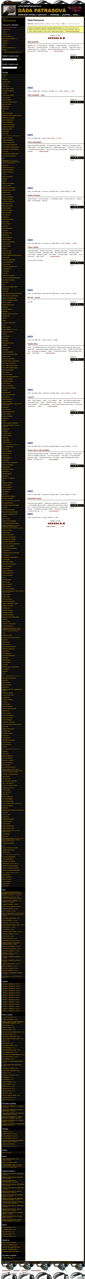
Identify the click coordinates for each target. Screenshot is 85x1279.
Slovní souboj (6, 720)
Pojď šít (4, 619)
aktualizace (47, 23)
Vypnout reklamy (8, 1258)
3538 (75, 393)
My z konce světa (10, 1056)
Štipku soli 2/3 (8, 1088)
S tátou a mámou (7, 699)
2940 (74, 191)
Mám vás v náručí (7, 464)
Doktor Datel (6, 194)
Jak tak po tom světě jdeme (11, 277)
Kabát (20, 1273)
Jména (4, 320)
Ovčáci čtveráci (7, 575)
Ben (3, 111)
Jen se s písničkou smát (9, 300)
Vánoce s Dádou (10, 970)
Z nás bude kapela (8, 859)
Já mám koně (6, 264)
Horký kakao (6, 246)
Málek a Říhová (7, 451)
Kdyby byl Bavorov (8, 358)
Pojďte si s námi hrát (9, 623)
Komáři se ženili (7, 399)
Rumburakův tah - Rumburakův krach (12, 690)
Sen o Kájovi (6, 704)
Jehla (6, 1041)
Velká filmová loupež (11, 1095)
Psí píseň (5, 664)
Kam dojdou (6, 336)
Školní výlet (6, 765)
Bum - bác (5, 133)
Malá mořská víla (8, 446)
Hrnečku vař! (9, 1133)
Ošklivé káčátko (7, 573)
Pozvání (4, 640)
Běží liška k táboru (8, 117)
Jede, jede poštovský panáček (12, 293)
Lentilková (5, 428)
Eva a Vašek (5, 1273)
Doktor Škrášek (7, 197)
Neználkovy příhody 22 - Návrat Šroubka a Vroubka (12, 1117)
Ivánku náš (5, 257)
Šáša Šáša (5, 753)
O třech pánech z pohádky (10, 552)
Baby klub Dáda (9, 1227)
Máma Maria (6, 467)
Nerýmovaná (6, 532)
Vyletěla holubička (8, 856)
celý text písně (58, 51)
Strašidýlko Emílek (8, 740)
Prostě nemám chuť (8, 655)
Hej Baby (5, 230)
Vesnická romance (8, 843)
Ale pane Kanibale (8, 90)
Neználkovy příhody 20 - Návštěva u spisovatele (13, 1114)
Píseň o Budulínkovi (8, 601)
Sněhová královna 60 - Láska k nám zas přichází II (12, 1220)
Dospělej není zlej (8, 201)
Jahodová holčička (8, 275)
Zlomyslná (10, 863)
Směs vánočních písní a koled (11, 724)
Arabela (5, 34)
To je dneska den (7, 801)
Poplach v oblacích (10, 1075)
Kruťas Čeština (7, 416)
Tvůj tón (5, 812)
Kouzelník (5, 407)
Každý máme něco (7, 352)
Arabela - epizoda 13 (11, 993)
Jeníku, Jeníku (6, 302)
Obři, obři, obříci (7, 561)
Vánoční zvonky (7, 821)
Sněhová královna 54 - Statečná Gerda (12, 1213)
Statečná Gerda (7, 733)
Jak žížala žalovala (8, 280)
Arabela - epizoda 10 (11, 986)
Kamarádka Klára (8, 343)
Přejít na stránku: (50, 526)
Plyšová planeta (7, 610)
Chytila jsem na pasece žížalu (11, 255)
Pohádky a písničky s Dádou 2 (11, 961)
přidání (42, 23)
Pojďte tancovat (7, 626)
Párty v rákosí (7, 584)
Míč (3, 480)
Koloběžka (5, 397)
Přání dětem (6, 660)
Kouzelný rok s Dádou (12, 931)
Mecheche (5, 476)
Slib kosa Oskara (7, 715)
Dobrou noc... (6, 192)
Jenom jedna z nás (8, 304)
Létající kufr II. (7, 435)
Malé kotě (5, 449)
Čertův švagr (8, 1027)
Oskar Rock (6, 568)
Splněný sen (6, 731)
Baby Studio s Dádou (11, 906)
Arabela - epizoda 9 (11, 1011)
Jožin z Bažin (6, 327)
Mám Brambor (6, 458)
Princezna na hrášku (9, 646)
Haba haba (5, 221)
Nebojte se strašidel (9, 521)
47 (60, 38)
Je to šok (5, 291)
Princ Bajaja (6, 644)
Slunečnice (7, 1079)
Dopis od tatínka (7, 199)
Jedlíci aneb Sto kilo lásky (12, 1038)
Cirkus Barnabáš (7, 140)
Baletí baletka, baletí (9, 102)
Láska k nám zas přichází (10, 423)
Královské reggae (8, 411)
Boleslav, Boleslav (8, 124)
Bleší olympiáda (7, 122)
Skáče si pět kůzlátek (9, 708)
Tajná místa (6, 776)
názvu (53, 23)
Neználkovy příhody (9, 38)
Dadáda (4, 179)
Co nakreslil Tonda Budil (10, 147)
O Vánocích (5, 555)
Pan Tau (6, 1073)
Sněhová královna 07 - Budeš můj (13, 1174)
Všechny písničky (9, 27)
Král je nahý (6, 409)
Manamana (5, 471)
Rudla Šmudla (6, 685)
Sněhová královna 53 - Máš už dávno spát (11, 1209)
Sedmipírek (7, 1077)
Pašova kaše (6, 594)
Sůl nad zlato (6, 744)
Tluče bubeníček (7, 799)
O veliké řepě (9, 1138)
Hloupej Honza (7, 237)
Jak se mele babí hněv (11, 1036)
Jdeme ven (5, 289)
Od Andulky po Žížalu (9, 564)
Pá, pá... (4, 577)
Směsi (4, 45)
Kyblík (4, 420)
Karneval (5, 349)
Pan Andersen (6, 579)
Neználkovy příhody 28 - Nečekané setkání (13, 1124)
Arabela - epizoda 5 (11, 1002)
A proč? (4, 75)
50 (78, 23)
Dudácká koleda (7, 206)
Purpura (5, 671)
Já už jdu (5, 273)
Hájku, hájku (6, 224)
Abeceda (5, 79)
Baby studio (6, 97)
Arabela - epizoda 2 (11, 995)
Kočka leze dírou (7, 385)
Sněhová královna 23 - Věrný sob (13, 1188)
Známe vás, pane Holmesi (10, 865)
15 (72, 23)
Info (83, 1277)
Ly (10, 444)
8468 (73, 91)
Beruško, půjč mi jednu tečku (11, 115)
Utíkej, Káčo (6, 814)
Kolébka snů (6, 392)
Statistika (5, 735)
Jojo (3, 325)
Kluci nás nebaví (7, 379)
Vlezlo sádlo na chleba (10, 847)
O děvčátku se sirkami (9, 548)
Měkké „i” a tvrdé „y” (8, 478)
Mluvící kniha (6, 485)
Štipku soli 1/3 (8, 1086)
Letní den (5, 437)
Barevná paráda (10, 908)
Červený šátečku (7, 172)
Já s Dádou (5, 271)
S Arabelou (6, 697)
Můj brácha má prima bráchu (13, 1054)
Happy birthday (7, 228)
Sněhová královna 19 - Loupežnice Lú (13, 1185)
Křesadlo (5, 418)
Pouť (3, 633)
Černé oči (5, 165)
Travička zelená (7, 805)
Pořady (5, 43)
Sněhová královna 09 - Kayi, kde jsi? (12, 1178)
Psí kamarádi (6, 662)
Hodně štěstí (6, 239)
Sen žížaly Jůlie (7, 706)
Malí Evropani (6, 453)
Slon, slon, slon (7, 717)
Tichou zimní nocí (7, 796)
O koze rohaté (10, 1136)
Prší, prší (5, 658)
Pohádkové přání (7, 615)
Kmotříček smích (7, 381)
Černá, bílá (11, 162)
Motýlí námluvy (7, 487)
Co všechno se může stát (10, 153)
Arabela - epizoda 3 (11, 997)
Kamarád (5, 338)
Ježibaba (5, 311)
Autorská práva (6, 1270)
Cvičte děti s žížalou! (9, 156)
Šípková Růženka (7, 756)
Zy (10, 872)
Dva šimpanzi (6, 215)
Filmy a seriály (7, 36)
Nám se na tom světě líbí (10, 512)
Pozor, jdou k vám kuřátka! (11, 637)
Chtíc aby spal (6, 250)
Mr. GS (6, 1152)
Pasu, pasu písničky (8, 588)
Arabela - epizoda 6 (11, 1004)
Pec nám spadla (7, 599)
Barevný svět (6, 104)
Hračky (4, 248)
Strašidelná (6, 738)
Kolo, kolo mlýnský (8, 394)
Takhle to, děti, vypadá (9, 785)
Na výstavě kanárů (8, 509)
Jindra (4, 318)
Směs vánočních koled (9, 1162)
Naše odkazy (25, 1270)
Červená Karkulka (8, 167)
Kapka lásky (6, 347)
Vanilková (5, 817)
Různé (4, 50)
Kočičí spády (6, 383)
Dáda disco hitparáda (11, 918)
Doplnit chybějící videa (9, 1249)
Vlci (3, 845)
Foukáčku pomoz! (7, 219)
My (11, 500)
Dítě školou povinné (8, 188)
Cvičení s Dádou (9, 1229)
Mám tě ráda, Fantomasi (9, 462)
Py (10, 676)
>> (63, 38)
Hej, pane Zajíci (7, 233)
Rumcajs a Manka (7, 693)
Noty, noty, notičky (8, 546)
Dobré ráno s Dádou (8, 190)
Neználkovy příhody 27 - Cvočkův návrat (13, 1121)
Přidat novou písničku (9, 1242)
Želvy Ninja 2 (12, 977)
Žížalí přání (6, 883)
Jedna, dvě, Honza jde (9, 298)
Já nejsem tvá (6, 268)
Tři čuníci (5, 808)
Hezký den (5, 235)
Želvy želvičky (7, 877)
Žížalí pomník (6, 881)
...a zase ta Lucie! (9, 1017)
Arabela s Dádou (10, 904)
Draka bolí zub (7, 203)
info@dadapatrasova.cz (68, 1262)
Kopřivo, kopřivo (12, 404)
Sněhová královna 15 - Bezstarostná (10, 1181)
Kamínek (5, 345)
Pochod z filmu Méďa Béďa (10, 617)
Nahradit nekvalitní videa (10, 1251)
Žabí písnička (6, 874)
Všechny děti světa (8, 850)
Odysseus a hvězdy (10, 1068)
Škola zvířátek (7, 758)
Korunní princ (8, 1047)
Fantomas (5, 217)
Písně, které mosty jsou (10, 603)
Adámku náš (6, 82)
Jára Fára (5, 282)
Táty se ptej (6, 790)
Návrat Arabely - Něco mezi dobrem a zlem (11, 943)
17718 (75, 446)
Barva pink (5, 106)
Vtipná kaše (6, 852)
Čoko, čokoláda (7, 176)
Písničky (6, 29)
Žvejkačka (5, 886)
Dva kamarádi (6, 212)
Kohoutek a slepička (9, 388)
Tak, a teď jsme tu (8, 783)
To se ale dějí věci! (11, 803)
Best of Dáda (9, 911)
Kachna (4, 334)
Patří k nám (5, 597)
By (10, 135)
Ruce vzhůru (6, 682)
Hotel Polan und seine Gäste (13, 1032)
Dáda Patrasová (9, 21)
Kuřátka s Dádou (10, 934)
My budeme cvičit (7, 503)
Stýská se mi (6, 742)
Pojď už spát (6, 621)
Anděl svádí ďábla (10, 1019)
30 (75, 23)
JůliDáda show (8, 1234)
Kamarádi (5, 340)
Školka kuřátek (7, 762)
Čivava (4, 174)
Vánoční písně (12, 1166)
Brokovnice (8, 1025)
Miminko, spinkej (7, 482)
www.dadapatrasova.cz (16, 1262)
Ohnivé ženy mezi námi (11, 1070)
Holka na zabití (9, 1029)
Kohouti (4, 390)
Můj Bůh (4, 494)
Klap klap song (7, 374)
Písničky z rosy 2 (10, 954)
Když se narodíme (8, 370)
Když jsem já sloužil (9, 363)
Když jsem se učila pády (10, 365)
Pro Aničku (5, 651)
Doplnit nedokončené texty (11, 1247)
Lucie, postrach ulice (11, 1050)
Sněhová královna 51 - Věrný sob (13, 1206)
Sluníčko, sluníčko (8, 722)
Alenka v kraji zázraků (11, 901)
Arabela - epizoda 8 (11, 1008)
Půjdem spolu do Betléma (10, 667)
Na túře (4, 507)
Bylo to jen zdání (13, 915)
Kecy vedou (6, 372)
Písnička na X (6, 608)
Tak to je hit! (6, 778)
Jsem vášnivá (9, 329)
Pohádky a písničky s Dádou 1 (11, 957)
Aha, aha (5, 84)
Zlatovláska (9, 1146)
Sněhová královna (9, 47)
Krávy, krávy (6, 414)
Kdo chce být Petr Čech (10, 354)
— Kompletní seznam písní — (12, 52)
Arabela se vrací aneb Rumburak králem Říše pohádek (13, 1022)
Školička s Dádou (8, 760)
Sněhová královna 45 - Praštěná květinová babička (12, 1199)
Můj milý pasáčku (7, 498)
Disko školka (8, 1231)
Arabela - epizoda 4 (11, 999)
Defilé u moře (6, 185)
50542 (56, 340)
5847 (57, 517)
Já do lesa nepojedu (8, 259)
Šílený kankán (8, 1084)
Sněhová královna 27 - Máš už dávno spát (11, 1192)
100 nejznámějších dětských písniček (12, 894)
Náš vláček (6, 518)
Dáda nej (10, 922)
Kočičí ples (7, 1043)
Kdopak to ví (6, 356)
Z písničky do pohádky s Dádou (12, 973)
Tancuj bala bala (8, 787)
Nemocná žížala (7, 530)
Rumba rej (5, 687)
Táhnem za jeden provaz (10, 774)
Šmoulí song (12, 771)
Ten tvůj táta (6, 792)
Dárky (4, 181)
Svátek (4, 747)
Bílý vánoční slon (8, 120)
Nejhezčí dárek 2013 (13, 527)
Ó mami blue (6, 550)
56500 (75, 243)
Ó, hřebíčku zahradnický (10, 557)
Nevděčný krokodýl (8, 541)
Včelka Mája (6, 823)
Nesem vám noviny (8, 535)
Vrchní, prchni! (9, 1097)
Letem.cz (4, 19)
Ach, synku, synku (8, 88)
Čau (3, 158)
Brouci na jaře (7, 129)
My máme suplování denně (10, 505)
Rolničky (5, 680)
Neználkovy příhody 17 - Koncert (12, 1107)
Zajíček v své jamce (8, 861)
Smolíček (5, 726)
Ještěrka (5, 307)
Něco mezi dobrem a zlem (10, 523)
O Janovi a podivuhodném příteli (12, 1062)
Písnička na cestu (8, 606)
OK (79, 1277)
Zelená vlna (8, 1099)
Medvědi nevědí (7, 473)
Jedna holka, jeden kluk (10, 295)
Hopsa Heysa (8, 927)
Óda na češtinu (7, 566)
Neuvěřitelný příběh (8, 539)
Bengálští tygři (7, 113)
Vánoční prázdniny (8, 819)
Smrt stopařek (9, 1082)
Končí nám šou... (7, 401)
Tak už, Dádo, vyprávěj (9, 781)
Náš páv (4, 516)
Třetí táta (7, 1093)
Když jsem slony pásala (10, 367)
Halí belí (5, 226)
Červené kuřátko (8, 170)
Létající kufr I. (6, 433)
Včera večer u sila (8, 828)
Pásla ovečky (6, 586)
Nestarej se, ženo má (9, 537)
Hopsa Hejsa (6, 244)
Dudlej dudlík (6, 208)
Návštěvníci (8, 1059)
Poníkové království (11, 630)
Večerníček (6, 834)
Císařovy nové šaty (8, 142)
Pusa (3, 673)
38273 (59, 138)
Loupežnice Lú (6, 442)
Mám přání (5, 460)
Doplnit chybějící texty (9, 1245)
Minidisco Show (9, 938)
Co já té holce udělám (9, 144)
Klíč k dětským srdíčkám (10, 376)
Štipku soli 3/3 (8, 1091)
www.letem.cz (34, 1262)
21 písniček (12, 898)
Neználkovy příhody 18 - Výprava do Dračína (12, 1110)
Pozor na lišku (7, 635)
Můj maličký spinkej (8, 496)
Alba (4, 32)
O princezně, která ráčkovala (12, 1065)
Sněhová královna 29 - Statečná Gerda (12, 1195)
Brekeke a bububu (8, 126)
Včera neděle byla (8, 826)
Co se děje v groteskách (10, 149)
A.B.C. (4, 77)
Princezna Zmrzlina (8, 649)
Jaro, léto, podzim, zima (9, 286)
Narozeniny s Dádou (11, 940)
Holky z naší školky (8, 241)
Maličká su (5, 455)
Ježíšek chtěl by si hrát (10, 313)
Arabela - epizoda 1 (11, 984)
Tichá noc (5, 794)
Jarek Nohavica (13, 1273)
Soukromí (16, 1270)
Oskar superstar (7, 570)
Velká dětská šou (13, 840)
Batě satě (5, 108)
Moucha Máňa (6, 489)
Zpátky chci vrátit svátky (10, 868)
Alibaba (4, 93)
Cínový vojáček (7, 138)
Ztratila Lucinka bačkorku (11, 870)
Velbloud (5, 836)
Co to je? (5, 151)
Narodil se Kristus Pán (9, 514)
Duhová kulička (7, 210)
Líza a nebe (5, 440)
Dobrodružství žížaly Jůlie (13, 925)
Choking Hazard (9, 1034)
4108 (75, 293)
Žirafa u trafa (6, 879)
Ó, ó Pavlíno (6, 559)
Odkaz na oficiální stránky (12, 2)
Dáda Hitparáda (9, 920)
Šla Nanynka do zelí (8, 767)
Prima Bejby (6, 642)
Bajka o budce (7, 99)
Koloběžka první (9, 1045)
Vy (10, 854)
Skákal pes (5, 711)
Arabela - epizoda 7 (11, 1006)
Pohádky (5, 41)
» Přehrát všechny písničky (72, 31)
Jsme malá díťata (7, 331)
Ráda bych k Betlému (9, 678)
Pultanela (5, 669)
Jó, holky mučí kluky (9, 322)
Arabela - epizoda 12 (11, 990)
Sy (10, 749)
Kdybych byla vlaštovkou (10, 361)
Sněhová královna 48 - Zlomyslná (13, 1202)
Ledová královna (10, 426)
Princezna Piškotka (8, 1144)
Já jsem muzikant (7, 262)
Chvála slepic (6, 253)
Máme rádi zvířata (8, 469)
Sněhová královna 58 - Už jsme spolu (12, 1217)
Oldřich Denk (27, 1273)
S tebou (4, 702)
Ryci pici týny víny (8, 695)
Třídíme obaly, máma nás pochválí (13, 810)
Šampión (5, 751)
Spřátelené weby (36, 1270)
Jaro (3, 284)
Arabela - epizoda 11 (11, 988)
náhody (58, 23)
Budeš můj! (5, 131)
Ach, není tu (6, 86)
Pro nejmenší (6, 653)
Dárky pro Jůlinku (8, 183)
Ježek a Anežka (7, 309)
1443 (74, 494)
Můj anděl (5, 491)
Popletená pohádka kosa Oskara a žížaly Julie (13, 1141)
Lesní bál (5, 431)
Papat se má (6, 582)
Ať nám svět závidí (8, 95)
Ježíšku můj (6, 316)
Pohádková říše (7, 612)
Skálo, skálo (6, 713)
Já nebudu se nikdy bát (9, 266)
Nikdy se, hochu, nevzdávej (11, 543)
